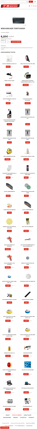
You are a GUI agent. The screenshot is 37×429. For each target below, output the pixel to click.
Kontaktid (31, 417)
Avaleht (8, 415)
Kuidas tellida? (27, 415)
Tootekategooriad (4, 427)
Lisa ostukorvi (16, 42)
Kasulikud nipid (7, 417)
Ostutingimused (29, 425)
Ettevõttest (23, 417)
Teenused (15, 417)
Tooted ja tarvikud (17, 415)
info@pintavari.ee (21, 425)
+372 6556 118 (10, 425)
